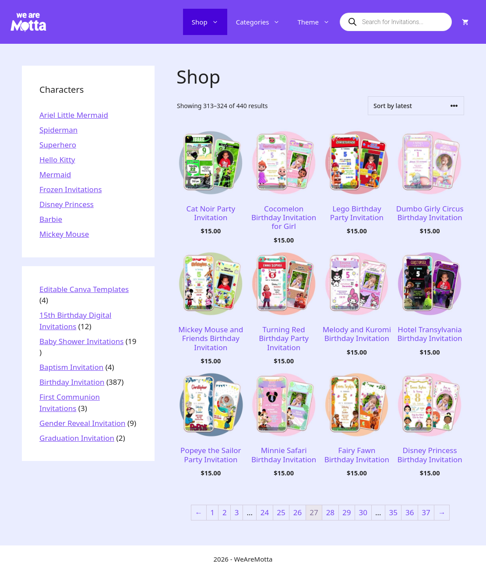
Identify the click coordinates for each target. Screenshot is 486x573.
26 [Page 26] (297, 512)
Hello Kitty (57, 160)
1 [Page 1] (212, 512)
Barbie (50, 219)
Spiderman (58, 130)
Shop (209, 22)
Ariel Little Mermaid (73, 115)
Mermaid (55, 174)
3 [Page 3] (237, 512)
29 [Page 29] (346, 512)
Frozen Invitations (70, 189)
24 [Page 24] (265, 512)
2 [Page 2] (224, 512)
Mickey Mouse (64, 234)
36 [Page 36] (409, 512)
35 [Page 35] (393, 512)
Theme (317, 22)
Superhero (57, 145)
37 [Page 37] (426, 512)
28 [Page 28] (330, 512)
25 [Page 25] (281, 512)
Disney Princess (66, 204)
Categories (262, 22)
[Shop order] (416, 105)
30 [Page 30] (363, 512)
